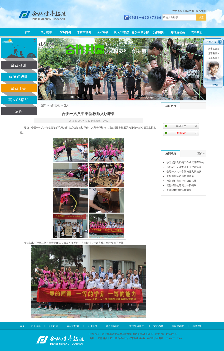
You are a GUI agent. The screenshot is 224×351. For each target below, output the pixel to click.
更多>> (201, 153)
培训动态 (55, 105)
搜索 (201, 17)
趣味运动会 (178, 32)
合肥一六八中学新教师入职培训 (184, 171)
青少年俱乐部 (140, 32)
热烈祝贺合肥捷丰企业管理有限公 (185, 162)
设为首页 (177, 10)
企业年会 (102, 32)
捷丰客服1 (213, 48)
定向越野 (159, 32)
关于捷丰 (46, 32)
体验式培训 (84, 32)
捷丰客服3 (213, 57)
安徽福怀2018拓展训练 (179, 190)
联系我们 (201, 10)
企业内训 (65, 32)
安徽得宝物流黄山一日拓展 (181, 185)
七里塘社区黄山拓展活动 (180, 176)
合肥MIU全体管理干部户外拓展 (184, 167)
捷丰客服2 (213, 53)
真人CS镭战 (121, 32)
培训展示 (181, 125)
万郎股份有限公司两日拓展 (181, 180)
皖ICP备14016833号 (166, 334)
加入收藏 (189, 10)
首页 (27, 32)
